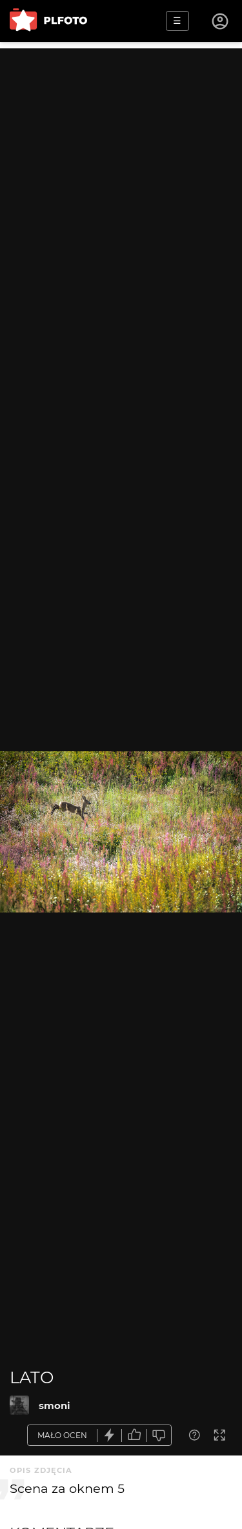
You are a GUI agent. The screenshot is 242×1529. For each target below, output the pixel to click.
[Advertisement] (121, 169)
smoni (54, 1405)
